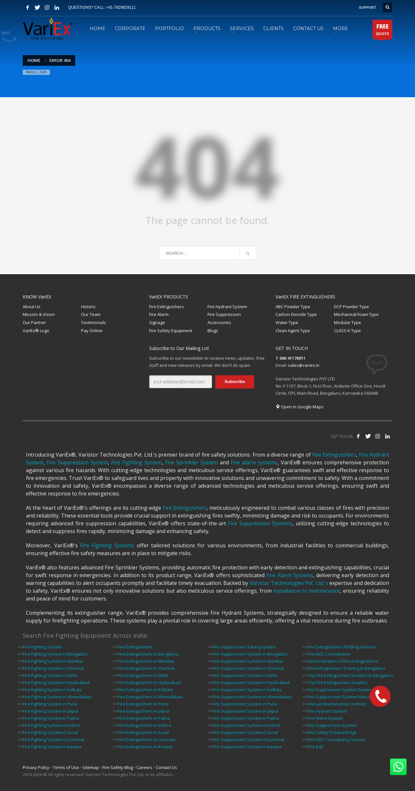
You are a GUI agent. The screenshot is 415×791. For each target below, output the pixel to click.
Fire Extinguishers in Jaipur (144, 711)
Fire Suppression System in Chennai (248, 668)
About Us (32, 306)
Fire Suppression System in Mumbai (248, 661)
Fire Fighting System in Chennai (53, 668)
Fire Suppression (224, 314)
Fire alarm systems (254, 462)
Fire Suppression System (77, 462)
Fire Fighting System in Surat (50, 732)
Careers (144, 767)
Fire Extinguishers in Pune (143, 704)
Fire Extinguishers (166, 306)
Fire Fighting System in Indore (51, 725)
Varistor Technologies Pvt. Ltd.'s (289, 583)
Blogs (213, 330)
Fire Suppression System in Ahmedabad (252, 697)
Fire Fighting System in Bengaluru (55, 654)
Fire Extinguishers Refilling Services (342, 647)
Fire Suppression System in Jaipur (246, 711)
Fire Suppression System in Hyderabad (251, 682)
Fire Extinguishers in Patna (144, 718)
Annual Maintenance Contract (337, 704)
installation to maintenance (306, 590)
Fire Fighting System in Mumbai (53, 661)
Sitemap (91, 767)
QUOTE (382, 31)
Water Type (287, 322)
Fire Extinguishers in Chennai (146, 668)
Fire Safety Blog (117, 767)
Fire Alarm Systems (289, 575)
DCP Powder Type (351, 306)
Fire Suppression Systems (260, 523)
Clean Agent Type (293, 330)
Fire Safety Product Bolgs (332, 732)
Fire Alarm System (325, 718)
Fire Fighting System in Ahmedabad (57, 697)
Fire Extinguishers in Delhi (143, 675)
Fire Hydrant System (227, 306)
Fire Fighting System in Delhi (50, 675)
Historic (88, 306)
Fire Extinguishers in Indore (144, 725)
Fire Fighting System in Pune (50, 704)
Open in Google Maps (300, 407)
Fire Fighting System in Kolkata (52, 689)
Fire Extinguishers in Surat (143, 732)
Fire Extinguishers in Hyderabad (149, 682)
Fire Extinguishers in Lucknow (146, 739)
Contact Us (166, 767)
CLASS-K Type (347, 330)
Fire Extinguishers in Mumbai (146, 661)
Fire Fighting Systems (107, 545)
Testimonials (93, 322)
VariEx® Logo (36, 330)
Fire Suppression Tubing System (244, 647)
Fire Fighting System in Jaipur (50, 711)
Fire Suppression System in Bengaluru (250, 654)
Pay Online (91, 330)
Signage (157, 322)
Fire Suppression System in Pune (245, 704)
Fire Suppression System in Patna (246, 718)
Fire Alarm (159, 314)
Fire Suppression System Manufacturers (347, 697)
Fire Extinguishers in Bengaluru (148, 654)
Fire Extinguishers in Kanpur (145, 747)
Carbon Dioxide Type (296, 314)
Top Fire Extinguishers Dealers (337, 682)
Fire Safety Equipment (170, 330)
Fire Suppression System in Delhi (245, 675)
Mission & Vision (39, 314)
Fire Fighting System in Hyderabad (56, 682)
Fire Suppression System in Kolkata (247, 689)
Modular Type (347, 322)
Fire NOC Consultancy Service (336, 739)
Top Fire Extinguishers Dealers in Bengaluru (350, 675)
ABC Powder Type (293, 306)
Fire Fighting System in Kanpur (52, 747)
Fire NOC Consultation (329, 654)
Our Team (91, 314)
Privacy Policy (36, 767)
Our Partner (34, 322)
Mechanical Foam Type (356, 314)
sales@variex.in (303, 365)
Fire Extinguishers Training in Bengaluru (346, 668)
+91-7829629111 (121, 7)
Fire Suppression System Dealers (340, 689)
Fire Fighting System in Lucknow (53, 739)
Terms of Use (66, 767)
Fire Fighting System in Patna (51, 718)
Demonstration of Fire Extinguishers (343, 661)
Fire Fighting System (136, 462)
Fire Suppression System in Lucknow (248, 739)
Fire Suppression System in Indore (246, 725)
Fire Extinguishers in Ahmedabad (150, 697)
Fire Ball (315, 747)
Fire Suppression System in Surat (245, 732)
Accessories (219, 322)
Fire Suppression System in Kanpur (247, 747)
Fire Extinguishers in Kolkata (145, 689)
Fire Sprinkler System (191, 462)
